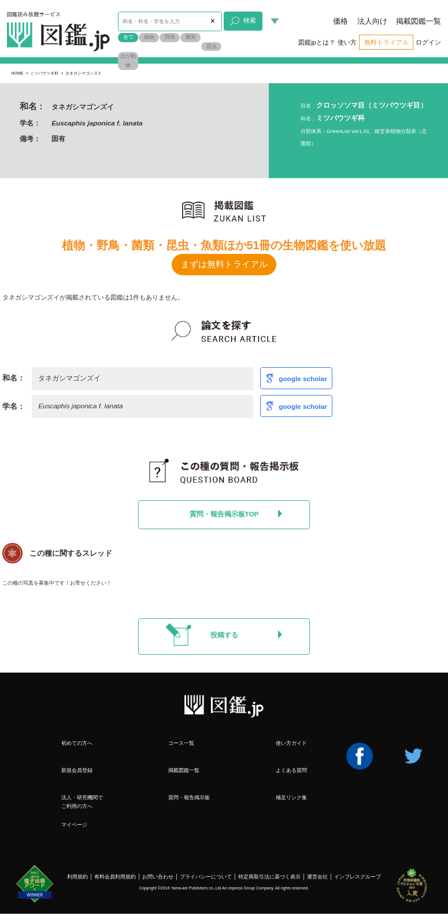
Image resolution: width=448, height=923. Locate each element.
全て (128, 37)
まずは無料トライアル (224, 264)
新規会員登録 (76, 770)
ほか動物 (128, 60)
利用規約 (77, 876)
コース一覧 (181, 743)
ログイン (428, 42)
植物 (149, 37)
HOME (17, 73)
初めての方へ (76, 743)
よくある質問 (291, 770)
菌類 (191, 37)
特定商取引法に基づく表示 (269, 876)
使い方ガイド (291, 743)
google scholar (303, 378)
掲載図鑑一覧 (418, 21)
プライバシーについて (206, 876)
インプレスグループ (357, 876)
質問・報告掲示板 (189, 797)
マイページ (74, 824)
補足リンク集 (291, 797)
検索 (243, 21)
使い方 (347, 42)
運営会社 (317, 876)
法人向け (372, 21)
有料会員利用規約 (115, 876)
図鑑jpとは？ (316, 42)
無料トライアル (386, 42)
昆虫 (211, 46)
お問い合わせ (157, 876)
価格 (340, 21)
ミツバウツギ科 (44, 73)
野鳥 (170, 37)
